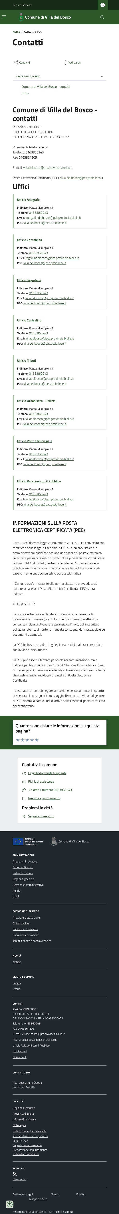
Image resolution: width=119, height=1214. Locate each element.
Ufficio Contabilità (29, 239)
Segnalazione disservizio (27, 1145)
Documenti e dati (23, 867)
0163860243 (32, 1023)
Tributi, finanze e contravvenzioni (32, 941)
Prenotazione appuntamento (30, 1150)
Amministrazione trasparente (30, 1136)
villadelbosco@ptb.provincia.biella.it (47, 167)
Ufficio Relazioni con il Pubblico (39, 481)
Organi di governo (23, 879)
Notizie (17, 962)
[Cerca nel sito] (100, 17)
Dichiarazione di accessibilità (30, 1131)
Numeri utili (20, 1057)
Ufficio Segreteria (29, 280)
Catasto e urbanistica (25, 929)
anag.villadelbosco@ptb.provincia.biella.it (53, 217)
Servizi (55, 1194)
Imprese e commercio (25, 935)
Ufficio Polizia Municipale (34, 441)
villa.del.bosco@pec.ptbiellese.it (81, 177)
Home (16, 31)
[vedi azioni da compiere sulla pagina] (72, 62)
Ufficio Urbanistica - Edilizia (36, 400)
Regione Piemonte (22, 5)
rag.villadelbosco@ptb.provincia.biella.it (52, 257)
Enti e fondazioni (23, 873)
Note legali (19, 1125)
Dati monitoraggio (23, 1194)
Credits (80, 1194)
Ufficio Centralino (29, 320)
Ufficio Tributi (26, 360)
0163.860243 (38, 212)
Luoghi (17, 983)
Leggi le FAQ (20, 1140)
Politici (17, 890)
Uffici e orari (20, 1051)
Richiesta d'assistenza (26, 1154)
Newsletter (19, 1179)
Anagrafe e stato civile (26, 917)
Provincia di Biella (23, 1113)
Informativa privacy (24, 1119)
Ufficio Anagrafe (28, 199)
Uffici (16, 896)
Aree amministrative (25, 861)
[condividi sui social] (22, 62)
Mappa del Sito (38, 1199)
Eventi (17, 989)
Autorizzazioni (21, 923)
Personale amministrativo (28, 885)
